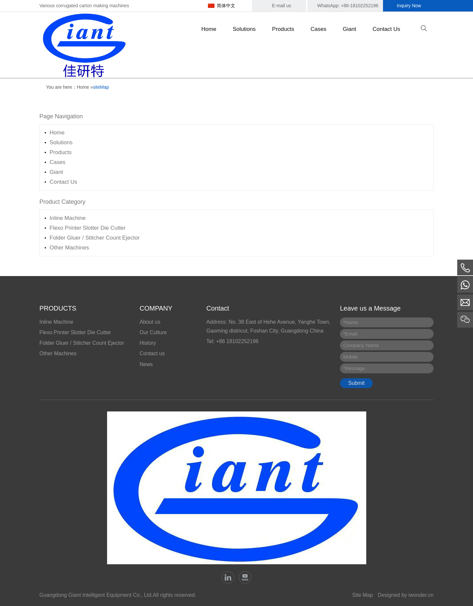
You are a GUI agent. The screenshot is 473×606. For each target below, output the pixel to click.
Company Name (361, 345)
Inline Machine (68, 218)
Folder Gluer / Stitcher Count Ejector (95, 238)
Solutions (61, 142)
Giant (56, 172)
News (146, 364)
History (148, 343)
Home (83, 87)
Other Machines (69, 248)
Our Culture (153, 332)
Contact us (152, 353)
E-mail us (281, 5)
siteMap (101, 87)
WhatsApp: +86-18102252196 (347, 5)
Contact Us (63, 182)
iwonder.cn (421, 595)
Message (354, 368)
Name (350, 322)
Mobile (350, 357)
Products (61, 152)
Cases (57, 162)
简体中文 (226, 5)
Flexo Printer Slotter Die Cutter (87, 228)
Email (350, 334)
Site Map (362, 595)
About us (150, 322)
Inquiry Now (409, 5)
